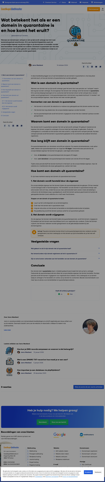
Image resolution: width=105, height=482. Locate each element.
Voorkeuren (98, 472)
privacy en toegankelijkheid (70, 476)
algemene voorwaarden (52, 476)
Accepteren (88, 472)
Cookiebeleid (38, 476)
